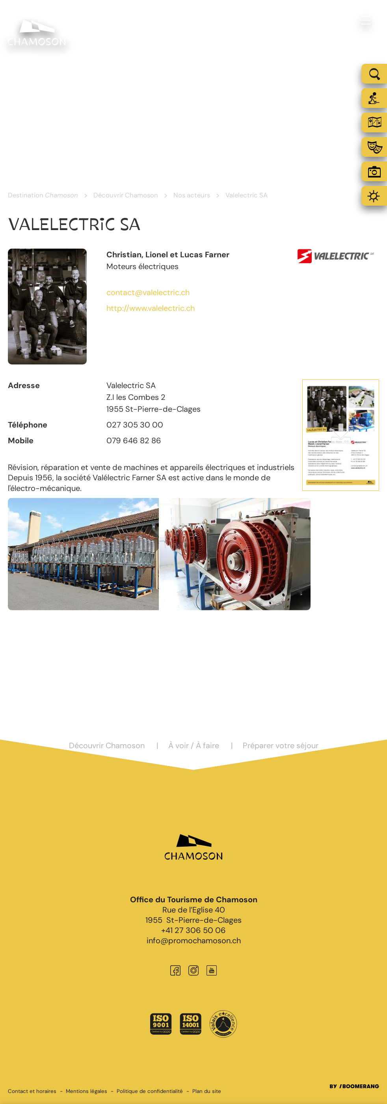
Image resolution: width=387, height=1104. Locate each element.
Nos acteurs (191, 195)
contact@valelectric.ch (148, 292)
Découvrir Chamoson (125, 195)
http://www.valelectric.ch (150, 308)
